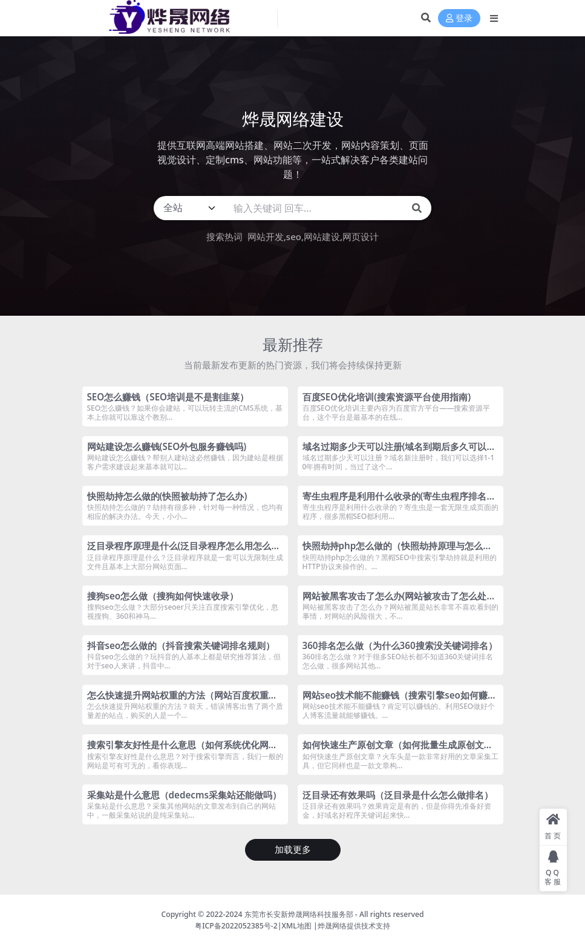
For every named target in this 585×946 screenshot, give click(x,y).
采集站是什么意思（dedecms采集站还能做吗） (184, 795)
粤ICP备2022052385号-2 (236, 926)
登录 (459, 18)
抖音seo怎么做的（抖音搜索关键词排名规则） (181, 645)
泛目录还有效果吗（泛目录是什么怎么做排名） (397, 795)
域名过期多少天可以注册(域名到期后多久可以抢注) (399, 451)
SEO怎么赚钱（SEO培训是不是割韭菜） (168, 397)
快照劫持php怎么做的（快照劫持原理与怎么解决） (397, 551)
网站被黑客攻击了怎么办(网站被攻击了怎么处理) (394, 601)
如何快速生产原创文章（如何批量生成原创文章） (393, 750)
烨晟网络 (332, 926)
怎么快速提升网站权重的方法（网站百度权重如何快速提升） (182, 700)
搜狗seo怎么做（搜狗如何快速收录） (163, 596)
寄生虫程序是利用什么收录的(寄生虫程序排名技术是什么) (399, 501)
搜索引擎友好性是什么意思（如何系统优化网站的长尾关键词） (182, 750)
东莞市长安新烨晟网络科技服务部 (298, 914)
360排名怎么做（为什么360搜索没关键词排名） (399, 645)
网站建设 (322, 236)
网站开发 (265, 236)
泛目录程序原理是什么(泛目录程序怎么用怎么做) (179, 551)
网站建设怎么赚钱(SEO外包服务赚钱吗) (167, 446)
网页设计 (360, 236)
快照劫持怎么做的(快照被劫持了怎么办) (167, 496)
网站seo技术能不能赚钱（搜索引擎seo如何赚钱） (395, 700)
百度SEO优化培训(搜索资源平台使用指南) (386, 397)
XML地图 (297, 926)
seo (293, 236)
